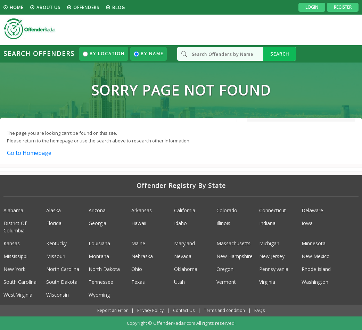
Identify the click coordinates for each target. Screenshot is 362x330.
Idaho (180, 223)
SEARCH (279, 54)
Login (311, 7)
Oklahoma (185, 269)
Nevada (182, 256)
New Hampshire (234, 256)
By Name (148, 54)
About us (48, 7)
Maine (138, 243)
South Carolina (19, 282)
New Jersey (272, 256)
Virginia (267, 282)
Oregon (224, 269)
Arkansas (141, 210)
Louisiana (99, 243)
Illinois (223, 223)
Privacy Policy (150, 310)
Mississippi (15, 256)
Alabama (13, 210)
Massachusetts (233, 243)
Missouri (55, 256)
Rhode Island (316, 269)
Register (343, 7)
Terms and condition (224, 310)
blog (118, 7)
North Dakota (104, 269)
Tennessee (101, 282)
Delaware (312, 210)
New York (14, 269)
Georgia (97, 223)
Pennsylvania (273, 269)
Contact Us (184, 310)
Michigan (269, 243)
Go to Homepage (29, 153)
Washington (315, 282)
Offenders (86, 7)
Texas (138, 282)
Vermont (226, 282)
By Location (104, 54)
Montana (99, 256)
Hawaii (138, 223)
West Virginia (17, 294)
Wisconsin (57, 294)
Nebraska (142, 256)
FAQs (259, 310)
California (184, 210)
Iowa (307, 223)
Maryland (184, 243)
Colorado (226, 210)
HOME (16, 7)
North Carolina (62, 269)
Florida (53, 223)
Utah (179, 282)
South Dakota (61, 282)
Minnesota (314, 243)
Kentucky (56, 243)
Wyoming (99, 294)
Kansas (11, 243)
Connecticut (272, 210)
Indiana (267, 223)
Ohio (136, 269)
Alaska (53, 210)
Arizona (97, 210)
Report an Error (112, 310)
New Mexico (316, 256)
